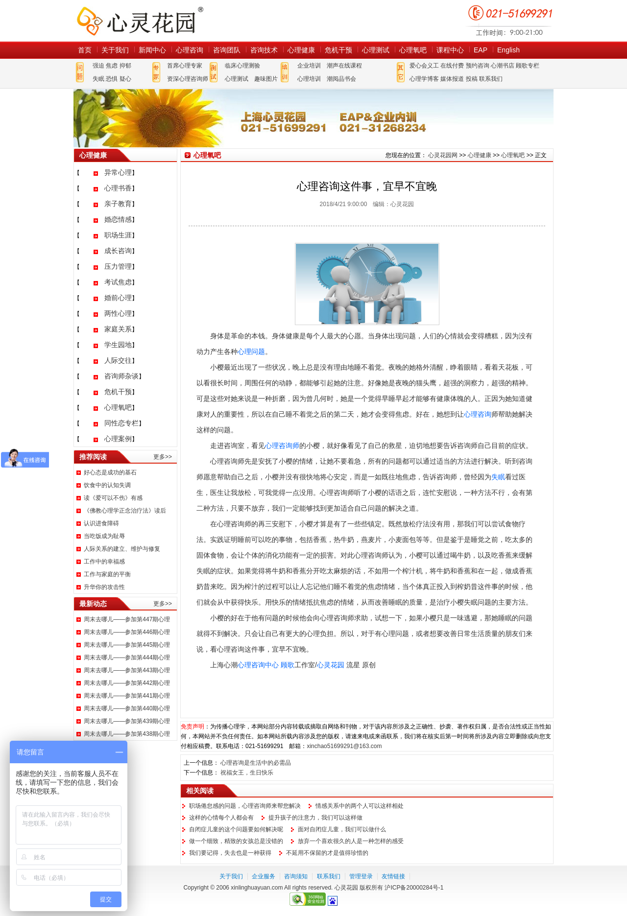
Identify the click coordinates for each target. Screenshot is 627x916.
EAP (480, 50)
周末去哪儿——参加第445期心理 (127, 644)
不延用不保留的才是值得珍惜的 (327, 852)
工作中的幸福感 (104, 561)
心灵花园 (330, 665)
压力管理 (118, 266)
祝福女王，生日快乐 (246, 772)
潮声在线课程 (344, 65)
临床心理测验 (242, 65)
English (508, 50)
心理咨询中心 (258, 665)
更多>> (162, 456)
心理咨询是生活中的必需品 (255, 762)
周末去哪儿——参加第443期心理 (127, 670)
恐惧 (112, 78)
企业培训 (309, 65)
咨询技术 (264, 50)
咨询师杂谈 (121, 376)
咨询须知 (296, 876)
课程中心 (450, 50)
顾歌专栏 (527, 65)
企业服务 (263, 876)
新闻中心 (152, 50)
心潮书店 (502, 65)
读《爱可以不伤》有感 (113, 497)
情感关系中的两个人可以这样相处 (359, 805)
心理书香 (118, 188)
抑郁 (125, 65)
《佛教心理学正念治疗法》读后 (125, 510)
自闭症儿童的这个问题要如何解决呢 (236, 829)
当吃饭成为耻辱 (104, 536)
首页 (85, 50)
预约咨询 (477, 65)
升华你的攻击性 (104, 587)
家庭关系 (118, 329)
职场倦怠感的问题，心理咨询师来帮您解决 (245, 805)
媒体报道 (452, 78)
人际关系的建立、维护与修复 (122, 548)
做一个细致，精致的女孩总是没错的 (236, 841)
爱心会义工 (424, 65)
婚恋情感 (118, 219)
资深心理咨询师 (187, 78)
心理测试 (375, 50)
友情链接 (393, 876)
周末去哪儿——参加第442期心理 (127, 683)
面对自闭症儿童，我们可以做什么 (342, 829)
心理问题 (251, 351)
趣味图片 (266, 78)
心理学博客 (424, 78)
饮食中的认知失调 (107, 485)
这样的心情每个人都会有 (221, 817)
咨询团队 (227, 50)
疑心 (125, 78)
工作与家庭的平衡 (107, 574)
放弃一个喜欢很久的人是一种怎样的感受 (351, 841)
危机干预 (338, 50)
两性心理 (118, 313)
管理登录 (361, 876)
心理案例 (118, 439)
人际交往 (118, 360)
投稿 (472, 78)
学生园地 (118, 345)
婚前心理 (118, 298)
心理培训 (309, 78)
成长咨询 (118, 251)
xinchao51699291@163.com (344, 746)
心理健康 (301, 50)
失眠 (98, 78)
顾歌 (287, 665)
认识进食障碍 (101, 523)
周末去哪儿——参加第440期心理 (127, 708)
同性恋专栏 (121, 423)
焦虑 (112, 65)
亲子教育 (118, 204)
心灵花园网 (139, 20)
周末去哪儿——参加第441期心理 (127, 695)
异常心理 (118, 172)
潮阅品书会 (341, 78)
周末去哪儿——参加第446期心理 (127, 632)
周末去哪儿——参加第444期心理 (127, 657)
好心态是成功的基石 (110, 472)
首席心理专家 (184, 65)
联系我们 (491, 78)
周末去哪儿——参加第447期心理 (127, 619)
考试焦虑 (118, 282)
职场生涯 (118, 235)
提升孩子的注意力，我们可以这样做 (315, 817)
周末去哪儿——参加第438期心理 (127, 733)
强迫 (98, 65)
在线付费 (452, 65)
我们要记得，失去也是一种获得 (230, 852)
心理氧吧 (413, 50)
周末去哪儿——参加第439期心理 (127, 721)
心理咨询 (189, 50)
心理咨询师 (282, 445)
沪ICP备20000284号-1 (414, 887)
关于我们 (115, 50)
